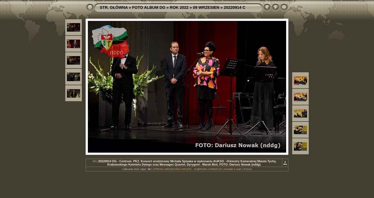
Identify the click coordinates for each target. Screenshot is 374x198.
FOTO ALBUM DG (149, 7)
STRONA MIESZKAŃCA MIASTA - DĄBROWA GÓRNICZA (187, 168)
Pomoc (248, 168)
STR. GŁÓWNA (114, 7)
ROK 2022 (179, 7)
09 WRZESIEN (206, 7)
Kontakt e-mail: (233, 168)
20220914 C (234, 7)
